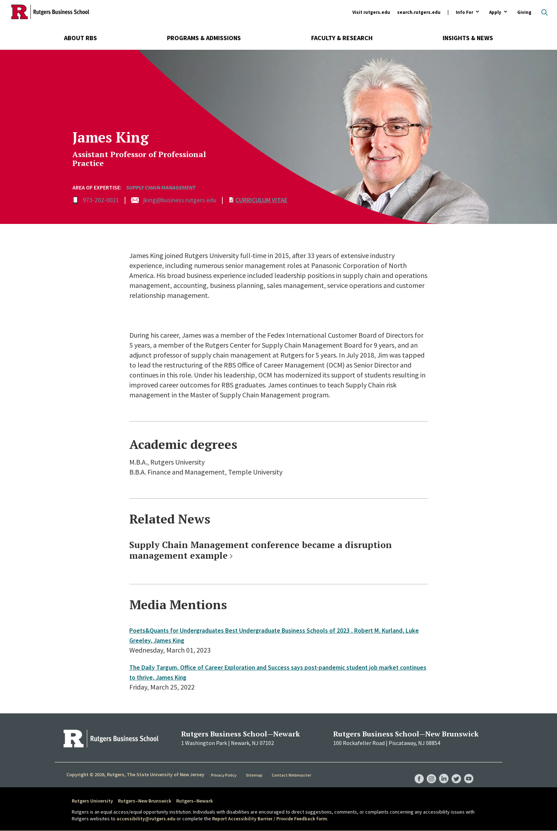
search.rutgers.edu (418, 12)
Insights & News (468, 38)
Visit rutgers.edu (371, 12)
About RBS (80, 38)
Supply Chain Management (161, 187)
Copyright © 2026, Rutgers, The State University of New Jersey (135, 774)
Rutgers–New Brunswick (144, 801)
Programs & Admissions (204, 38)
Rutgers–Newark (194, 801)
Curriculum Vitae (261, 200)
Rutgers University (92, 801)
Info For (464, 13)
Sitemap (255, 775)
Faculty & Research (342, 38)
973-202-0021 (101, 200)
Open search (544, 12)
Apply (495, 13)
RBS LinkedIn (441, 771)
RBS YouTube (468, 771)
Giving (524, 12)
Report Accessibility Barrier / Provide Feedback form (269, 818)
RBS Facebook (414, 771)
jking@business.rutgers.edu (179, 200)
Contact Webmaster (292, 775)
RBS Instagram (427, 771)
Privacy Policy (224, 775)
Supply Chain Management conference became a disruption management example (260, 550)
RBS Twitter (454, 771)
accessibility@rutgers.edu (146, 818)
